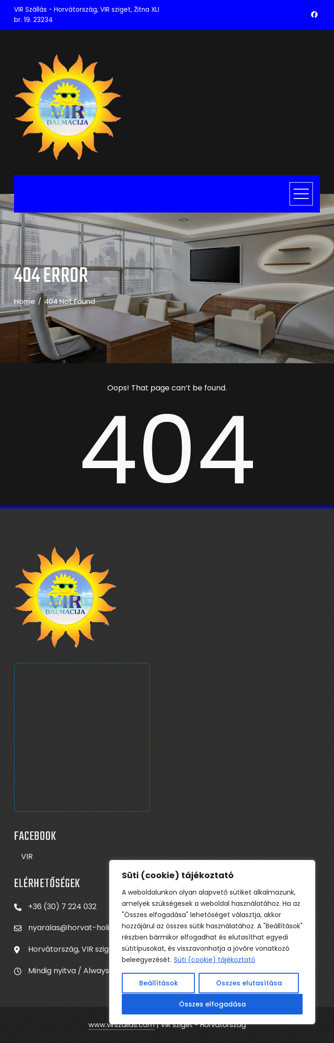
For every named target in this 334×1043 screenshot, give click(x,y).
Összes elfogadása (212, 1004)
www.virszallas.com (122, 1024)
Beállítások (158, 983)
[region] (212, 942)
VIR (27, 856)
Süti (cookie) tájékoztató (214, 960)
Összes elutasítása (249, 983)
